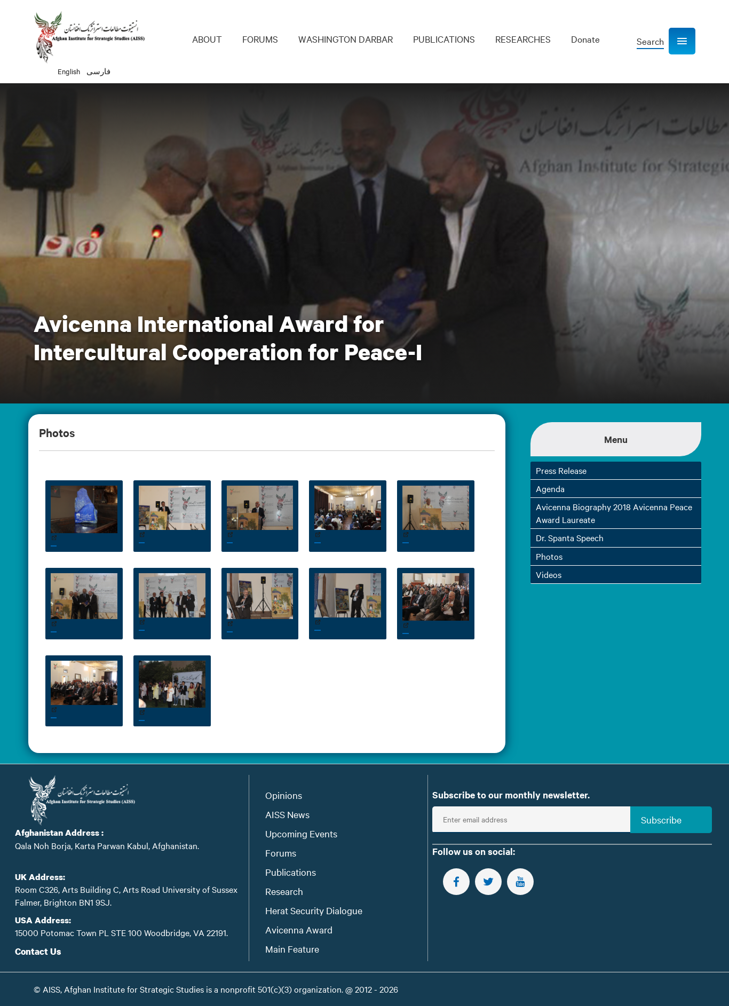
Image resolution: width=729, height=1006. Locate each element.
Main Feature (292, 948)
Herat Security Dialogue (313, 910)
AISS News (287, 814)
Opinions (283, 795)
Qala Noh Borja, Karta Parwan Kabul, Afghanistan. (107, 845)
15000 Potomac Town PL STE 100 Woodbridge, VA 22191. (121, 932)
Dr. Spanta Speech (570, 537)
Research (284, 891)
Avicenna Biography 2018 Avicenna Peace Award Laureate (614, 513)
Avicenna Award (298, 929)
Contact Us (38, 951)
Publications (290, 872)
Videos (548, 574)
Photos (549, 556)
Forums (280, 852)
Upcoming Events (301, 833)
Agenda (550, 488)
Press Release (561, 470)
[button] (682, 41)
